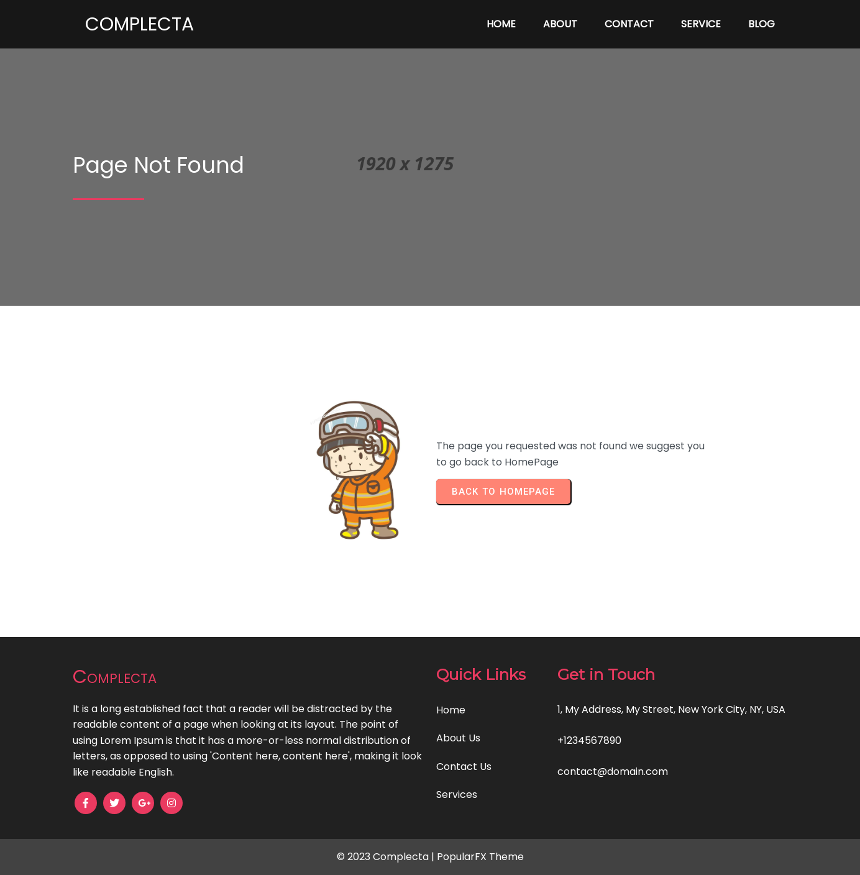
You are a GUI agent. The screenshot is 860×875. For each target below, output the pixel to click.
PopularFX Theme (480, 857)
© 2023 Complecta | (387, 857)
